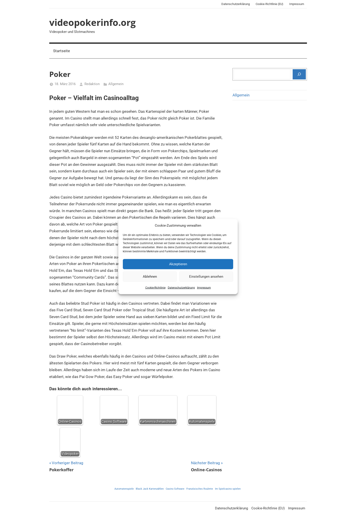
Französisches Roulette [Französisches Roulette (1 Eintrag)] (199, 488)
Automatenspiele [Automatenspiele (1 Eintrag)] (124, 488)
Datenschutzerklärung (181, 287)
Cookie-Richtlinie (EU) (269, 4)
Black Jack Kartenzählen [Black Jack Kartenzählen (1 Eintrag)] (150, 488)
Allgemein (116, 84)
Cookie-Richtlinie (155, 287)
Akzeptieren (178, 264)
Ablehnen (150, 277)
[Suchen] (299, 74)
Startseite (61, 51)
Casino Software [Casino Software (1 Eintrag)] (175, 488)
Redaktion (92, 84)
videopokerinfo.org (92, 22)
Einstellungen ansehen (206, 277)
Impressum (204, 287)
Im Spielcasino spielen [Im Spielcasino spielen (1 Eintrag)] (228, 488)
